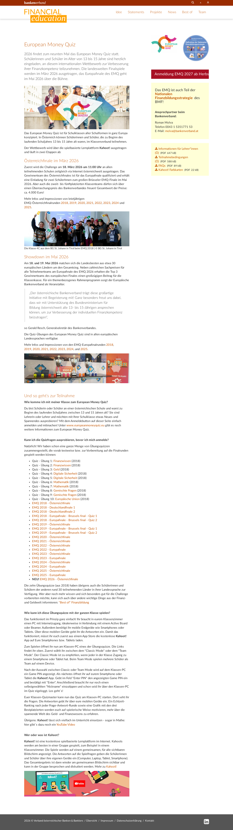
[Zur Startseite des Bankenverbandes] (35, 2)
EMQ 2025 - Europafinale (49, 575)
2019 (72, 203)
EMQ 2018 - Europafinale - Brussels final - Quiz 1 (64, 516)
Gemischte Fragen (64, 490)
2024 (115, 203)
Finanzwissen (62, 461)
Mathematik (61, 482)
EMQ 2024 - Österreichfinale (51, 562)
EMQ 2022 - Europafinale (49, 549)
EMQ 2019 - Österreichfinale (51, 524)
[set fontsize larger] (208, 2)
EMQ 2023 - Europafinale (49, 558)
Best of (187, 12)
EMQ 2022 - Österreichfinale (51, 545)
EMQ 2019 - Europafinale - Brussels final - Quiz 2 (64, 532)
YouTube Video (65, 724)
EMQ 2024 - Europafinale (49, 566)
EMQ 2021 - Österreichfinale (51, 541)
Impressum (107, 821)
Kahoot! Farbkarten (169, 169)
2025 (27, 207)
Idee (119, 12)
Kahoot (111, 766)
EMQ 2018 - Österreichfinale (51, 503)
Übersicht (91, 821)
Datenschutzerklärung (129, 821)
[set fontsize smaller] (200, 3)
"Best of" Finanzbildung (74, 602)
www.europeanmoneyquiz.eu (85, 425)
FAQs (160, 165)
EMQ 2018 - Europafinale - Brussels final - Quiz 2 (64, 520)
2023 (106, 203)
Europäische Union (67, 499)
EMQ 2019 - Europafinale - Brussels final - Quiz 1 (64, 528)
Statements (136, 12)
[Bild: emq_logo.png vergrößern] (164, 43)
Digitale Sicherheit (65, 473)
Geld (56, 469)
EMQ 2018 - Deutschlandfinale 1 (53, 507)
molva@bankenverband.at (181, 131)
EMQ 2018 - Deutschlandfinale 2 (53, 511)
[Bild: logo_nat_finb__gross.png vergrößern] (196, 47)
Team (202, 12)
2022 (98, 203)
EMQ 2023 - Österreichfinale (51, 553)
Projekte (156, 12)
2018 (64, 203)
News (172, 12)
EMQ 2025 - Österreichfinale (51, 570)
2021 (89, 203)
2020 (81, 203)
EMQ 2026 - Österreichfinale (59, 579)
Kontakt (149, 821)
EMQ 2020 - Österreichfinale (51, 537)
